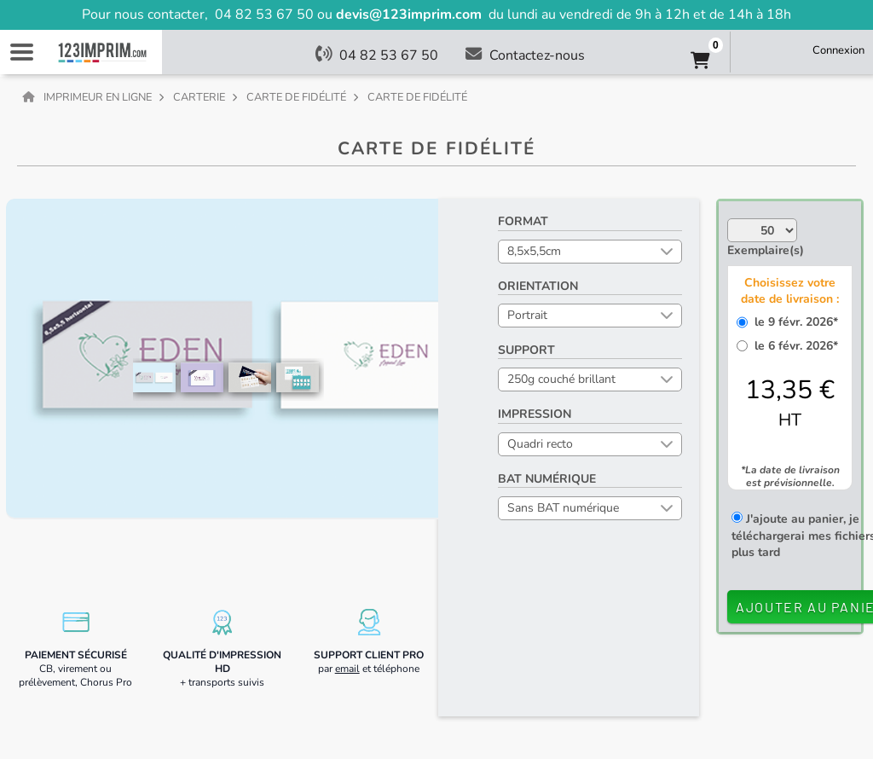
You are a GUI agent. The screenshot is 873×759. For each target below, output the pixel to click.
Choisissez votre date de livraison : (790, 291)
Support (526, 350)
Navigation (21, 52)
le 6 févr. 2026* (793, 346)
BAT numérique (547, 479)
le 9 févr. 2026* (793, 322)
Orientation (538, 286)
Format (523, 221)
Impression (534, 414)
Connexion (838, 50)
